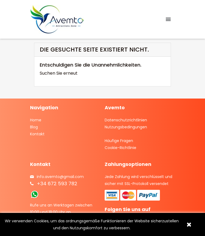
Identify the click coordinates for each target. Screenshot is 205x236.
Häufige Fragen (119, 140)
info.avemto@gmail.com (60, 176)
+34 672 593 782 (57, 183)
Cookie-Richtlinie (120, 147)
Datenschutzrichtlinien (126, 120)
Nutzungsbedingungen (126, 127)
